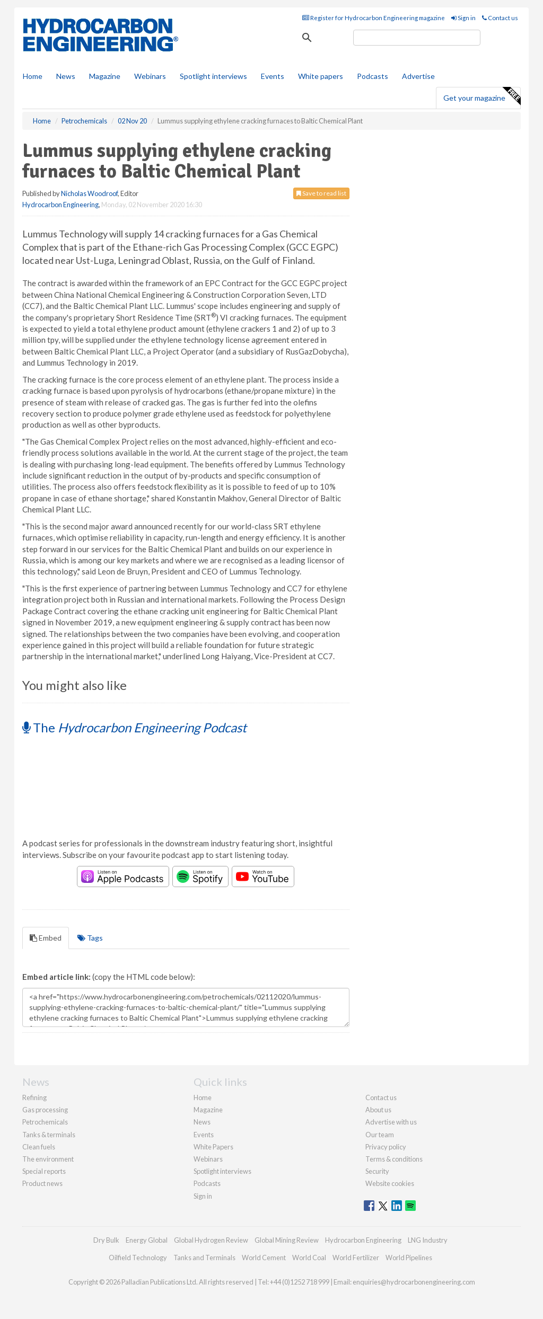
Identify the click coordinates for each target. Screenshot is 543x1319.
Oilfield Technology (138, 1257)
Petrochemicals (45, 1122)
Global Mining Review (287, 1240)
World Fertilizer (355, 1257)
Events (272, 76)
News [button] (65, 76)
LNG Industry (428, 1240)
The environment (48, 1159)
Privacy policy (385, 1147)
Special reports (44, 1171)
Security (377, 1171)
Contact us (500, 17)
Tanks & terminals (48, 1134)
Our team (379, 1134)
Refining (34, 1097)
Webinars (150, 76)
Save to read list (321, 193)
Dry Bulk (106, 1240)
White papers (320, 76)
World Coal (309, 1257)
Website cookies (389, 1183)
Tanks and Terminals (204, 1257)
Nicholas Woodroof (89, 193)
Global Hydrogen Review (211, 1240)
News (202, 1122)
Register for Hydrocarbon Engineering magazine (373, 17)
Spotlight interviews (213, 76)
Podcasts (372, 76)
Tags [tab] (90, 937)
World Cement (264, 1257)
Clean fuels (38, 1147)
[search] (416, 38)
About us (378, 1109)
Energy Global (147, 1240)
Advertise (418, 76)
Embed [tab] (46, 937)
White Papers (213, 1147)
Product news (42, 1183)
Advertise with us (391, 1122)
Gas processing (45, 1109)
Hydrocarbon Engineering (60, 204)
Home (32, 76)
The (134, 727)
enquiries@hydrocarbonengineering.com (414, 1282)
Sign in (463, 17)
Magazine (104, 76)
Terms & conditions (394, 1159)
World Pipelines (409, 1257)
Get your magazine (481, 96)
